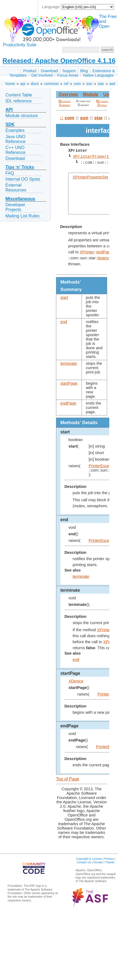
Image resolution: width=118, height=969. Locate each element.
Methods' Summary (64, 103)
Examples (14, 130)
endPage (104, 252)
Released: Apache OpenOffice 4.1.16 (58, 60)
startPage (68, 383)
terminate (68, 363)
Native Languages (98, 75)
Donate (98, 862)
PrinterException (103, 466)
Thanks (110, 862)
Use (107, 94)
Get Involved (42, 75)
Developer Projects (15, 207)
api (23, 83)
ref (66, 83)
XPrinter (87, 252)
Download (49, 71)
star (101, 83)
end (63, 322)
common (51, 83)
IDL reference (18, 101)
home (10, 83)
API (9, 109)
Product (29, 71)
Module (90, 94)
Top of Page (67, 779)
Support (69, 71)
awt (112, 83)
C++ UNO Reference (15, 150)
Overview (68, 94)
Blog (84, 71)
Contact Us (84, 862)
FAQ (9, 173)
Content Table (18, 95)
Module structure (21, 115)
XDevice (76, 681)
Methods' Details (102, 103)
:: (61, 117)
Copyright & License (89, 858)
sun (89, 83)
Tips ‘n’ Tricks (19, 167)
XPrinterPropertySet (90, 177)
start (64, 297)
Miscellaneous (20, 198)
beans (103, 258)
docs (35, 83)
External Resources (15, 187)
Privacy (109, 858)
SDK (10, 124)
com (77, 83)
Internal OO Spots (22, 179)
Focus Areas (67, 75)
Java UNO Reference (15, 139)
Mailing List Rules (22, 216)
